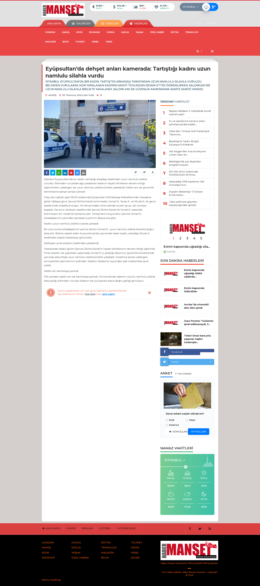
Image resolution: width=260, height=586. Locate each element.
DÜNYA (110, 32)
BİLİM (66, 41)
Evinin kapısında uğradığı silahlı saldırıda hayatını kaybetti (187, 247)
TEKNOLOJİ (191, 32)
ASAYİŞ (65, 32)
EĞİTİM (174, 32)
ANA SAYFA (54, 23)
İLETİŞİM (104, 528)
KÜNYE (71, 528)
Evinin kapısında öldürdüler (194, 290)
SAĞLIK (125, 32)
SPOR (79, 32)
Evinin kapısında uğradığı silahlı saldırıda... (194, 273)
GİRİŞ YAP (211, 23)
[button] (191, 7)
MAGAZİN (50, 41)
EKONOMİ (94, 32)
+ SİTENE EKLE (126, 528)
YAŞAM (139, 32)
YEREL (109, 41)
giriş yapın (108, 294)
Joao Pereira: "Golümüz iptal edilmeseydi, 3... (198, 322)
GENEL (95, 41)
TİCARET (80, 41)
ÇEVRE (135, 557)
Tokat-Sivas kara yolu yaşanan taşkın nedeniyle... (197, 339)
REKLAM (87, 528)
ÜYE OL (199, 23)
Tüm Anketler (184, 373)
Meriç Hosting (51, 579)
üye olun (90, 294)
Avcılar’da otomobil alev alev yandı (196, 306)
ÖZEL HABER (157, 32)
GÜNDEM (50, 32)
